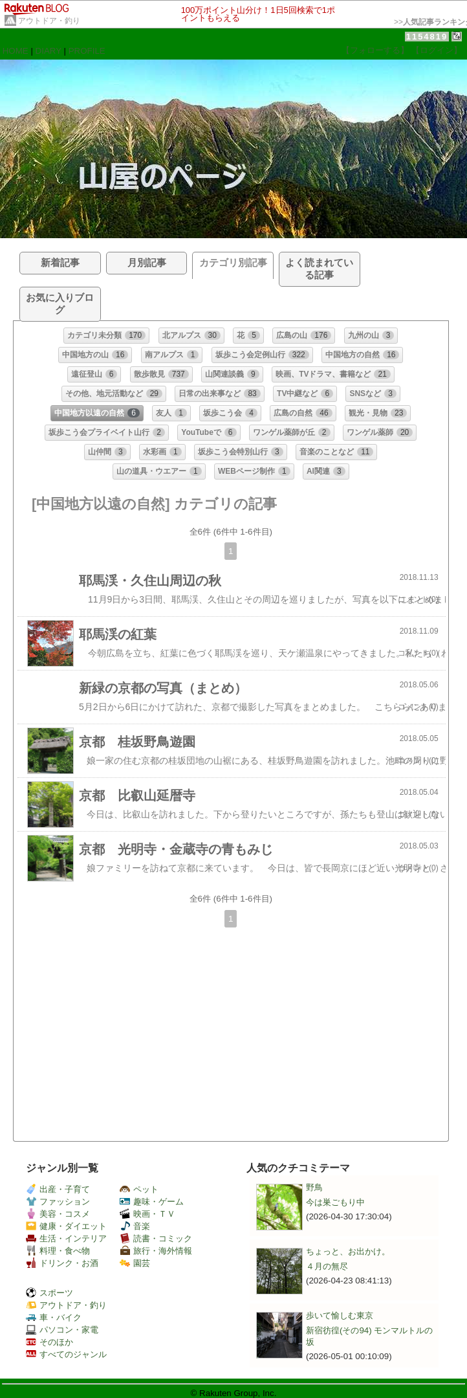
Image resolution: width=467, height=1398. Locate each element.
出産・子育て (58, 1189)
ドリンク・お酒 (62, 1263)
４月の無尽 (327, 1266)
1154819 (427, 36)
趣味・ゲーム (152, 1201)
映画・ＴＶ (147, 1214)
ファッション (58, 1201)
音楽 (135, 1226)
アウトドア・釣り (49, 20)
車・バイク (53, 1317)
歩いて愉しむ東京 (339, 1315)
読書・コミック (156, 1238)
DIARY (48, 51)
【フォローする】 (375, 50)
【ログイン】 (436, 50)
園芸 (135, 1263)
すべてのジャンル (66, 1354)
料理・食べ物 (58, 1251)
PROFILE (87, 51)
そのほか (49, 1342)
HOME (15, 51)
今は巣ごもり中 (335, 1202)
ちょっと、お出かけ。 (348, 1251)
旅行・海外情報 (156, 1251)
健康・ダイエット (66, 1226)
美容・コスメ (58, 1214)
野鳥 (314, 1187)
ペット (139, 1189)
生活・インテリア (66, 1238)
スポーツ (49, 1293)
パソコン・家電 (62, 1330)
